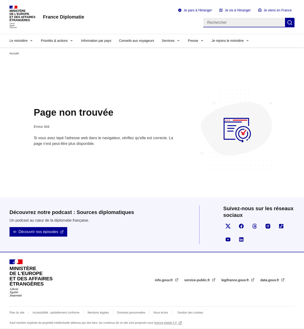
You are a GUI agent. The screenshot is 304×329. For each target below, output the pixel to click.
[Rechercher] (244, 22)
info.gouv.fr (164, 280)
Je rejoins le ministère (228, 41)
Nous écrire (160, 312)
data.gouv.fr (270, 280)
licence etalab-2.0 (165, 322)
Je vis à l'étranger (238, 10)
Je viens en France (278, 10)
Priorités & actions (54, 41)
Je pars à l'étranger (198, 10)
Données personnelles (131, 312)
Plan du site (17, 312)
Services (168, 41)
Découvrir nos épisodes (38, 232)
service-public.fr (197, 280)
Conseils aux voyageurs (136, 41)
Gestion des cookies (190, 312)
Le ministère (19, 41)
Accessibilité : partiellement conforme (56, 312)
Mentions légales (98, 312)
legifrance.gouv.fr (235, 280)
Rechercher (289, 22)
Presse (193, 41)
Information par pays (96, 41)
